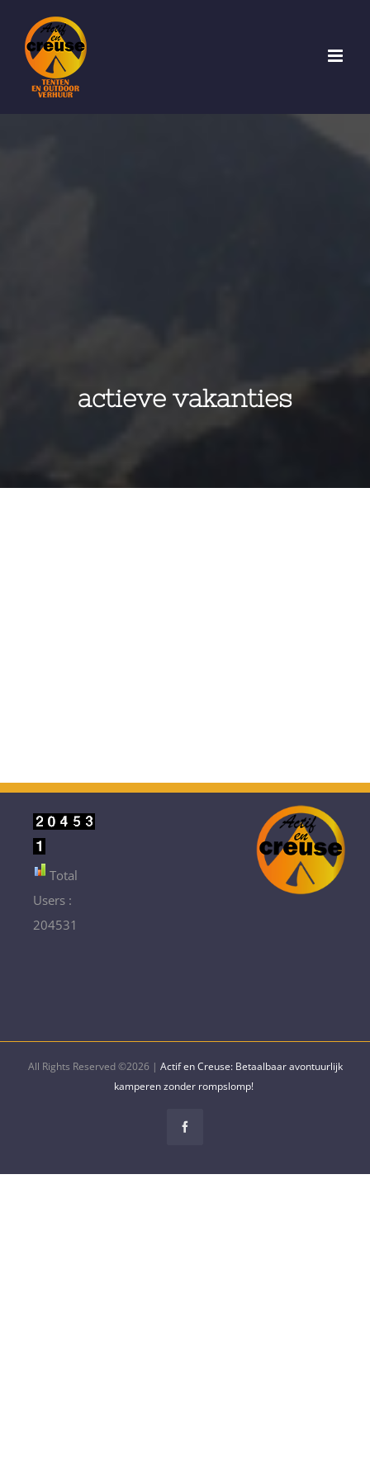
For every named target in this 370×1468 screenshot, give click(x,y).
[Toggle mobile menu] (336, 55)
